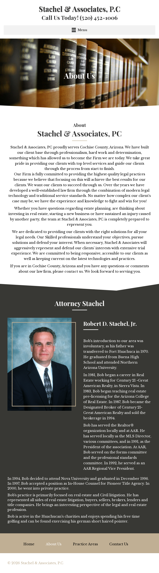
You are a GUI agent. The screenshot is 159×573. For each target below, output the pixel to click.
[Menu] (79, 30)
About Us (53, 544)
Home (28, 544)
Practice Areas (85, 544)
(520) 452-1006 (99, 17)
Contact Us (118, 544)
